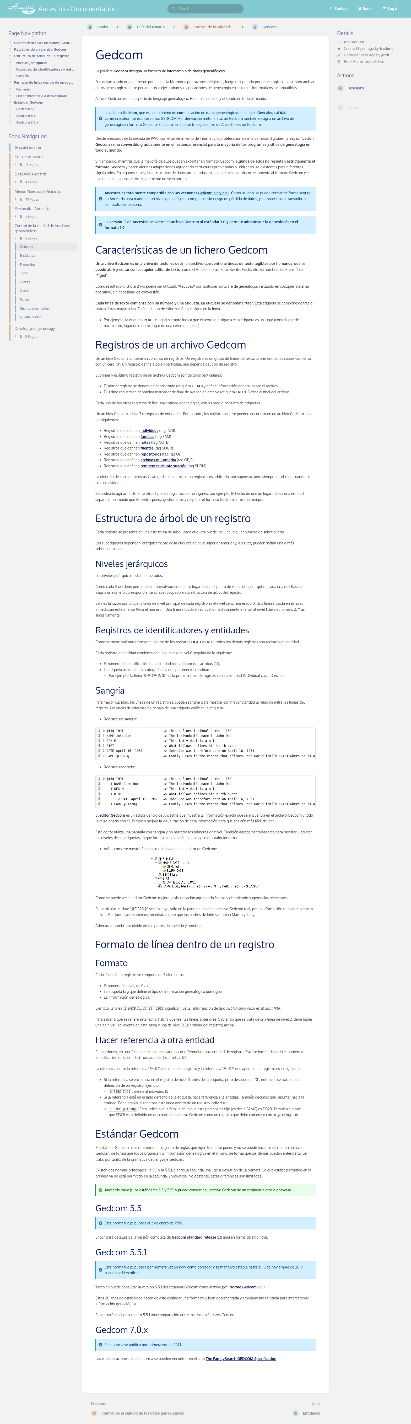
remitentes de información (163, 466)
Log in (390, 8)
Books (366, 8)
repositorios (150, 454)
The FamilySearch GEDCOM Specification (241, 1358)
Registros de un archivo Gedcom (40, 49)
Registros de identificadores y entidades (45, 69)
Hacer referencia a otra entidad (41, 95)
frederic (386, 48)
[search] (205, 9)
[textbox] (217, 743)
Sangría (22, 75)
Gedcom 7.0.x (27, 122)
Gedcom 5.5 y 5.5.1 (213, 193)
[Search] (173, 9)
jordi (385, 55)
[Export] (370, 107)
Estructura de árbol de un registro (41, 55)
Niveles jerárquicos (31, 62)
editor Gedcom (112, 815)
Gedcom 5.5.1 (26, 115)
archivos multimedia (158, 460)
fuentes (147, 448)
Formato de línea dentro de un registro (44, 82)
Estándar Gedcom (28, 102)
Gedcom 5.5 (25, 108)
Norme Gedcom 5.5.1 (246, 1287)
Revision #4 (350, 42)
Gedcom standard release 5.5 (197, 1237)
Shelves (338, 8)
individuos (149, 430)
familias (147, 436)
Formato (23, 89)
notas (145, 442)
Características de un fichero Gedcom (44, 42)
